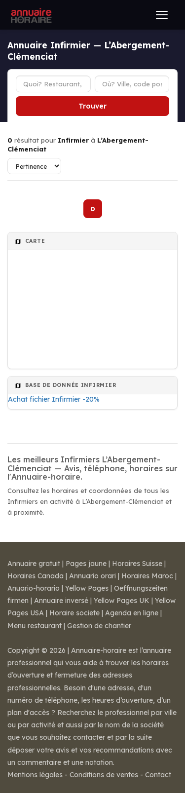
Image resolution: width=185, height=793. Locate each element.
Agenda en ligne (131, 612)
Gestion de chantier (99, 625)
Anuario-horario (33, 588)
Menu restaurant (34, 625)
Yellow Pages (87, 588)
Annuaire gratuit (33, 563)
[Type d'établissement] (53, 84)
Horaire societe (74, 612)
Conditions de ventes (104, 774)
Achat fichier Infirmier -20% (54, 399)
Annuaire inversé (61, 600)
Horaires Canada (35, 575)
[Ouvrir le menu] (162, 15)
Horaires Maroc (147, 575)
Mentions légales (35, 774)
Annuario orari (92, 575)
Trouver (92, 106)
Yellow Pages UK (121, 600)
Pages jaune (86, 563)
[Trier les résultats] (34, 166)
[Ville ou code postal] (132, 84)
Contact (158, 774)
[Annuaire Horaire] (30, 15)
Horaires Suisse (137, 563)
